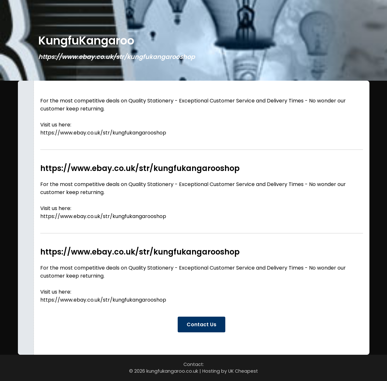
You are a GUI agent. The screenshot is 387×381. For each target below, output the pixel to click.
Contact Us (201, 324)
